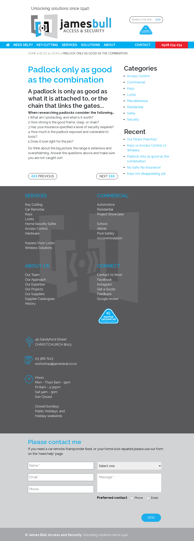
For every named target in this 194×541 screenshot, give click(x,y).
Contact (143, 45)
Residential (135, 107)
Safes (131, 113)
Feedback (104, 294)
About (109, 45)
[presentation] (58, 506)
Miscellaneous (137, 101)
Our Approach (35, 279)
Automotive (106, 205)
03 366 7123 (44, 358)
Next (107, 176)
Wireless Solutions (38, 248)
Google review (107, 299)
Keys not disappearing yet (146, 174)
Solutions (90, 45)
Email (154, 497)
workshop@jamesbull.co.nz (56, 364)
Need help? (23, 45)
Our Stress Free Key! (142, 139)
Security (133, 119)
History (30, 303)
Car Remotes (34, 209)
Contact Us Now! (109, 275)
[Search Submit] (159, 19)
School (102, 224)
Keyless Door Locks (40, 243)
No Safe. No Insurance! (144, 167)
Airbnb (102, 229)
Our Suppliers (35, 294)
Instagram (104, 284)
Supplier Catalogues (40, 299)
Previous (42, 176)
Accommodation (109, 238)
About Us (37, 266)
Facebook (104, 279)
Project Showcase (110, 214)
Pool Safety (105, 233)
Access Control (138, 76)
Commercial (136, 82)
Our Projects (34, 289)
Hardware (32, 233)
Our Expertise (35, 284)
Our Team (32, 275)
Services (69, 45)
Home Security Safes (40, 224)
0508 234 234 (171, 45)
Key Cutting (47, 45)
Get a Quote (106, 289)
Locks (131, 95)
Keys (130, 88)
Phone (139, 497)
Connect (108, 266)
